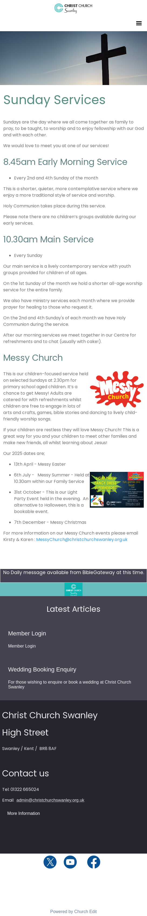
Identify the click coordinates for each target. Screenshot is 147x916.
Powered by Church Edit (73, 911)
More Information (23, 813)
